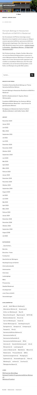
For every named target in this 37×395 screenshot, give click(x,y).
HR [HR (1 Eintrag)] (24, 341)
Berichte (5, 249)
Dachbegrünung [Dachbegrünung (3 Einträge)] (24, 323)
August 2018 (6, 232)
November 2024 (7, 121)
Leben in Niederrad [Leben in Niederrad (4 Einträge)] (9, 350)
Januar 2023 (6, 124)
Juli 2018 (5, 236)
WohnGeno (9, 5)
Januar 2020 (6, 175)
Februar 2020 (7, 171)
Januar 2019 (6, 215)
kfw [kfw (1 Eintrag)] (30, 344)
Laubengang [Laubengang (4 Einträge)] (18, 347)
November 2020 (7, 148)
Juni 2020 (5, 158)
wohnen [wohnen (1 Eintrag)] (15, 361)
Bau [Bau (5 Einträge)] (21, 312)
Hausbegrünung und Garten (11, 262)
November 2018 (7, 222)
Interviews (6, 273)
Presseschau (6, 283)
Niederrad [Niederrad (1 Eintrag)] (7, 353)
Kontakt (4, 389)
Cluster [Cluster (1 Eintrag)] (20, 321)
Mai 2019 (5, 202)
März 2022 (6, 131)
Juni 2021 (5, 141)
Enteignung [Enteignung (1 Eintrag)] (27, 326)
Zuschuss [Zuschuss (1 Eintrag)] (24, 361)
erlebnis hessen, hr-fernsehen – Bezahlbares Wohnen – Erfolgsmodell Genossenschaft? (18, 47)
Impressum (19, 389)
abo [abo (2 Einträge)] (5, 306)
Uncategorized (7, 289)
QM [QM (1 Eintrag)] (26, 353)
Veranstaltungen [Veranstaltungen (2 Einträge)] (19, 358)
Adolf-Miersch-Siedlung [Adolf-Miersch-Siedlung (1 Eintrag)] (17, 306)
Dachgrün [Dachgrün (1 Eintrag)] (17, 326)
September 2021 (7, 134)
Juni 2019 (5, 198)
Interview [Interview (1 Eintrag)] (6, 344)
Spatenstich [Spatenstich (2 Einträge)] (7, 358)
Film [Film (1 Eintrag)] (13, 329)
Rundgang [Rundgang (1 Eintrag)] (24, 355)
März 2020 (6, 168)
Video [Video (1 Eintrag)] (29, 358)
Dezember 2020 (7, 144)
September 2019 (7, 188)
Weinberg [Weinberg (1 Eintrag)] (7, 361)
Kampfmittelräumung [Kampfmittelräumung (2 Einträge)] (19, 344)
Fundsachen (6, 256)
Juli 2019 (5, 195)
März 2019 (6, 209)
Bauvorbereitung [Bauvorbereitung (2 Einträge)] (9, 315)
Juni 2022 (5, 127)
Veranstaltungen (7, 296)
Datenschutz (11, 389)
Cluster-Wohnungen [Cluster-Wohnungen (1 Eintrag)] (10, 323)
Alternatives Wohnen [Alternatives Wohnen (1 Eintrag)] (10, 309)
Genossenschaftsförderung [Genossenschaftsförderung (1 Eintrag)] (12, 341)
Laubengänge (7, 276)
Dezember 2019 (7, 178)
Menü (18, 14)
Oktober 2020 (7, 151)
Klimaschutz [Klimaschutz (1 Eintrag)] (7, 347)
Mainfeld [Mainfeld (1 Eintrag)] (21, 350)
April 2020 (6, 165)
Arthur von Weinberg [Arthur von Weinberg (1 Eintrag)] (10, 312)
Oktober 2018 (7, 226)
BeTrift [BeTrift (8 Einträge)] (29, 315)
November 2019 (7, 181)
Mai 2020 (5, 161)
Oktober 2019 (7, 185)
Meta (4, 279)
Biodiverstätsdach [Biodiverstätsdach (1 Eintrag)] (9, 318)
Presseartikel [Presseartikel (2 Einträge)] (17, 353)
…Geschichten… (7, 245)
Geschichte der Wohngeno (10, 259)
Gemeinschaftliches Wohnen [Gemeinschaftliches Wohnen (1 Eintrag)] (12, 332)
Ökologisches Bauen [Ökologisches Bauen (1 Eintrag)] (10, 364)
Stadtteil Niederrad (8, 286)
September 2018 (7, 229)
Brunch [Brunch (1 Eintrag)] (20, 318)
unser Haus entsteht (8, 293)
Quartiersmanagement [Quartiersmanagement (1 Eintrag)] (10, 355)
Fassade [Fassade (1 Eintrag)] (6, 329)
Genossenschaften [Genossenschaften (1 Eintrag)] (9, 335)
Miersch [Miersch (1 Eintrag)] (29, 350)
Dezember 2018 (7, 219)
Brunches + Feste (8, 252)
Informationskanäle (8, 266)
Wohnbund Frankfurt (9, 379)
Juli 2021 (5, 137)
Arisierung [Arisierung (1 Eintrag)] (23, 309)
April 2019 (6, 205)
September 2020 (8, 154)
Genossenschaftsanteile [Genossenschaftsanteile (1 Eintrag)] (11, 338)
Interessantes (7, 269)
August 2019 (6, 192)
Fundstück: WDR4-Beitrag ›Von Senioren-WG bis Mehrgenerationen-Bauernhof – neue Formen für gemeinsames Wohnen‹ (17, 103)
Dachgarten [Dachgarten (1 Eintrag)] (7, 326)
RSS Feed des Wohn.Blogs (10, 373)
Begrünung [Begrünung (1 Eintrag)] (21, 315)
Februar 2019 (6, 212)
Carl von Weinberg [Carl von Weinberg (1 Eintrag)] (9, 321)
